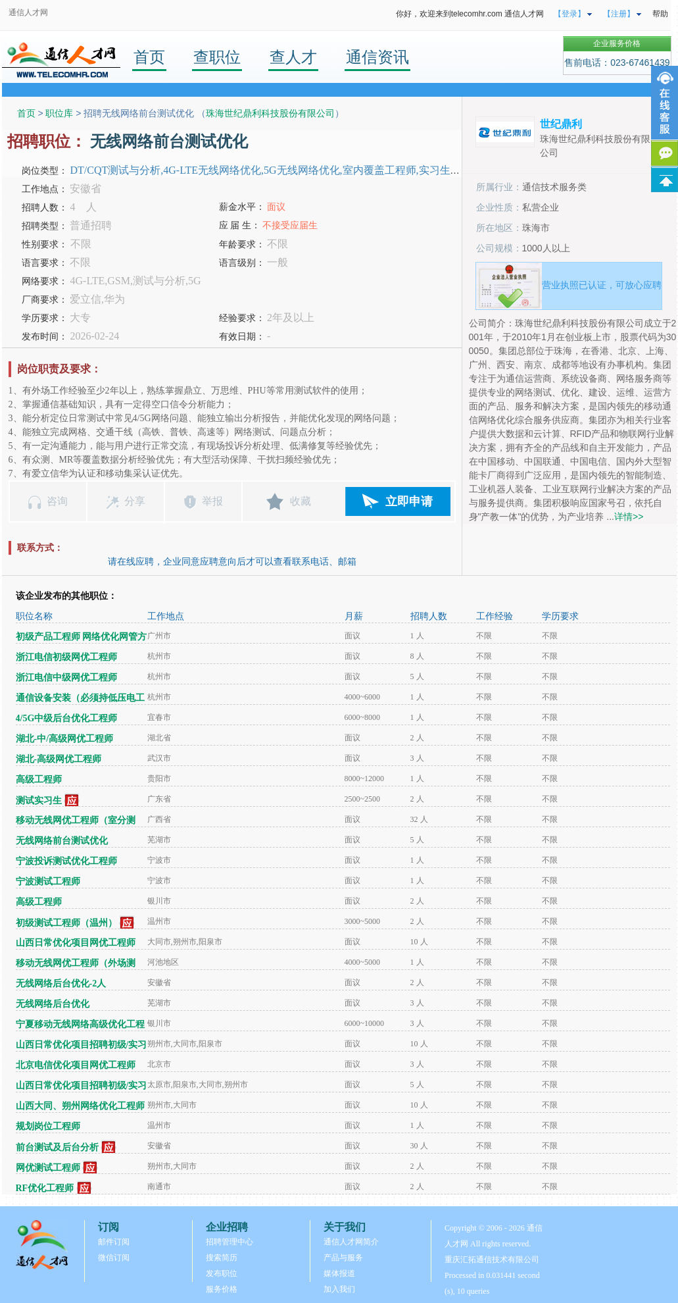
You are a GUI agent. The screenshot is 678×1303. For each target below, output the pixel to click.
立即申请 (409, 501)
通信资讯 (377, 57)
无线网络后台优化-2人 (61, 983)
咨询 (57, 501)
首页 (149, 57)
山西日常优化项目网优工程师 (75, 943)
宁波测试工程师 (48, 881)
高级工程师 (39, 779)
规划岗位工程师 (48, 1126)
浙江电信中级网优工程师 (66, 677)
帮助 (660, 13)
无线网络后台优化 (52, 1004)
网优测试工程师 (48, 1168)
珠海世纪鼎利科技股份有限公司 (270, 113)
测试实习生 (39, 800)
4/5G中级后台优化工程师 (67, 718)
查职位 (217, 57)
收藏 (300, 501)
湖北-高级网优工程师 (59, 759)
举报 (212, 501)
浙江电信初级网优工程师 (66, 657)
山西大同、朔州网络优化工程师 (80, 1106)
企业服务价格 (617, 43)
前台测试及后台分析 (57, 1147)
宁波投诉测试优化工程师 (66, 861)
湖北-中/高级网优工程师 (65, 739)
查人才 (293, 57)
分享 (134, 501)
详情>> (628, 516)
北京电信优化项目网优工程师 (75, 1065)
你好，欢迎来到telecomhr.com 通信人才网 (470, 13)
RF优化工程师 (45, 1188)
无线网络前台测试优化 (62, 841)
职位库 (59, 113)
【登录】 (569, 13)
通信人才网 (28, 12)
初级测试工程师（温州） (66, 923)
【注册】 (619, 13)
